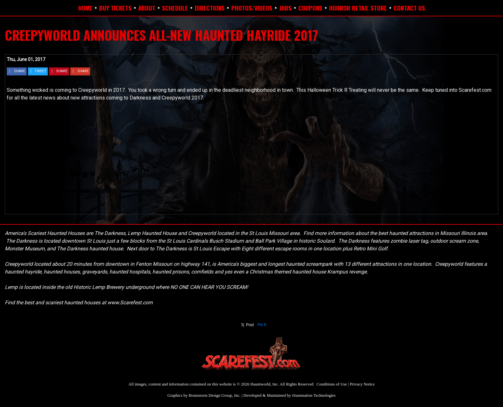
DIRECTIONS (210, 7)
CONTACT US (409, 7)
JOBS (285, 7)
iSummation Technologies (314, 395)
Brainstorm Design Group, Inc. (214, 395)
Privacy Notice (362, 384)
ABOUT (146, 7)
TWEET (40, 71)
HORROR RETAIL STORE (358, 7)
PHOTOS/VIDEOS (251, 7)
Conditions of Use (332, 384)
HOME (85, 7)
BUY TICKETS (115, 7)
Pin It (262, 325)
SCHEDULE (175, 7)
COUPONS (310, 7)
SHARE (19, 71)
